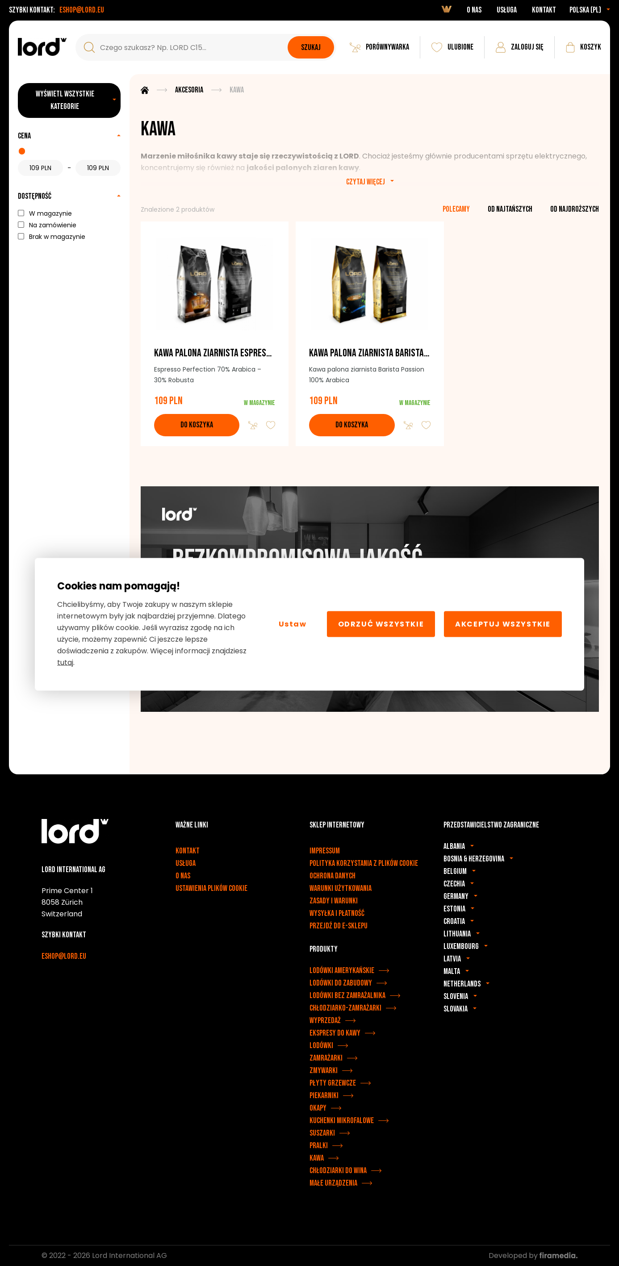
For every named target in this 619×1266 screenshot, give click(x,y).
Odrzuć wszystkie (381, 624)
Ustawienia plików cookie (211, 888)
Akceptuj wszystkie (503, 624)
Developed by (533, 1255)
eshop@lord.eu (81, 10)
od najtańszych (510, 209)
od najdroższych (574, 209)
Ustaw (293, 624)
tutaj (65, 662)
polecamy (456, 209)
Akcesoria (189, 90)
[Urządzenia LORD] (42, 47)
